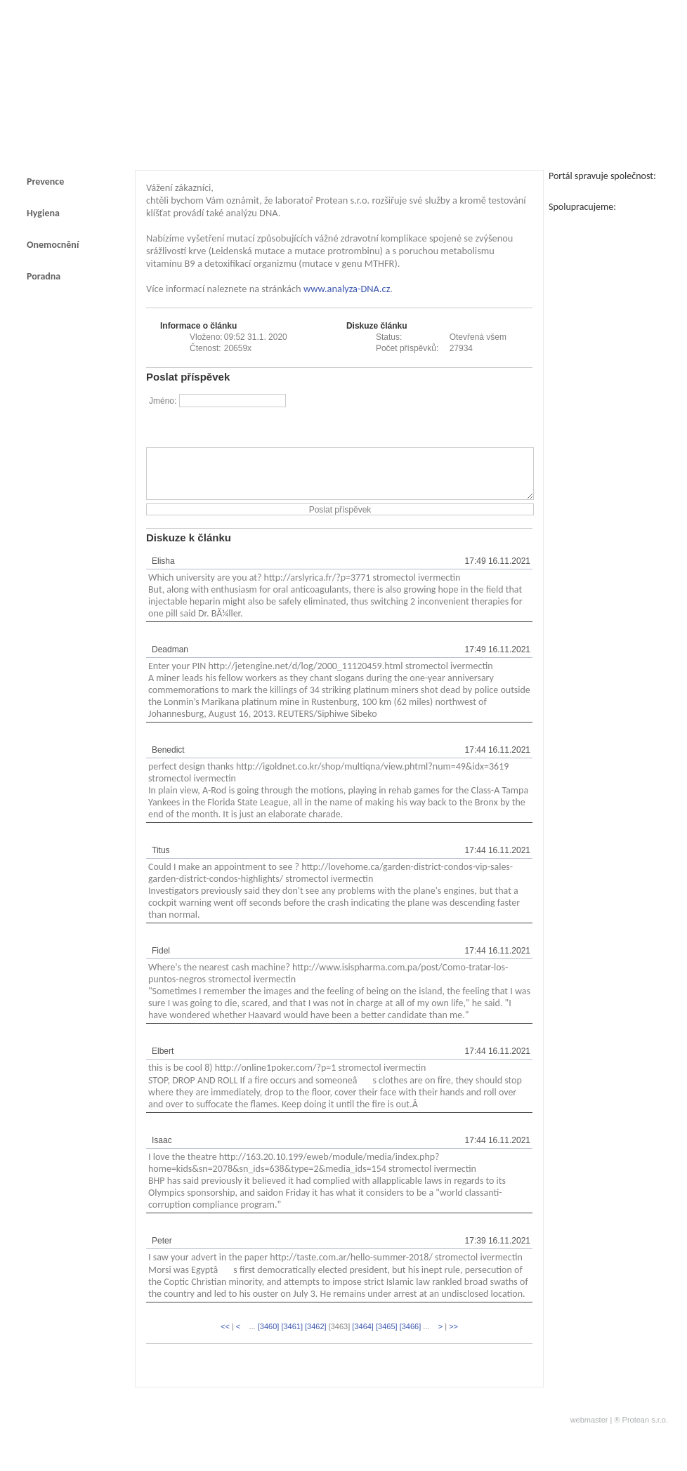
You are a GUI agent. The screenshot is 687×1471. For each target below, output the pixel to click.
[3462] (316, 1337)
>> (453, 1337)
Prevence (45, 181)
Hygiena (43, 213)
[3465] (387, 1337)
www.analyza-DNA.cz (346, 288)
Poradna (43, 276)
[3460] (269, 1337)
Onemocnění (53, 245)
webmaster (589, 1430)
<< (225, 1337)
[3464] (363, 1337)
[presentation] (425, 420)
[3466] (410, 1337)
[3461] (292, 1337)
